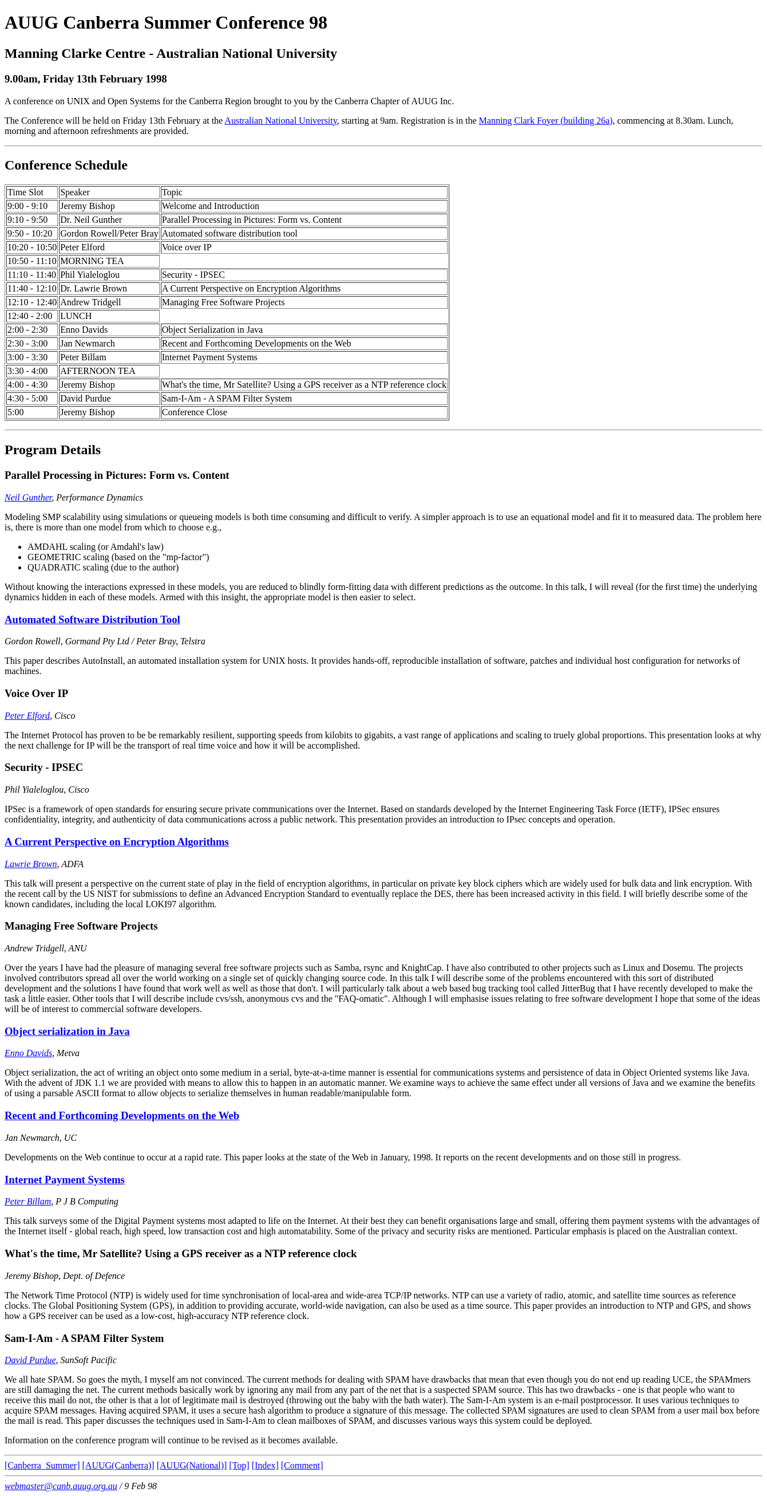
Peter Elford (27, 716)
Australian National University (280, 120)
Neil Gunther (28, 497)
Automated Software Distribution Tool (92, 619)
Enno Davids (28, 1053)
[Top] (239, 1465)
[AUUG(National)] (192, 1465)
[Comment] (302, 1465)
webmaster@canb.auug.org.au (61, 1486)
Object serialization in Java (67, 1031)
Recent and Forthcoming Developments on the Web (122, 1115)
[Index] (265, 1465)
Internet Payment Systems (65, 1180)
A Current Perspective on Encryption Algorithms (117, 842)
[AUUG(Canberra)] (118, 1465)
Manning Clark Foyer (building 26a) (546, 120)
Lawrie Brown (31, 864)
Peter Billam (28, 1201)
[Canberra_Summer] (42, 1465)
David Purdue (30, 1360)
